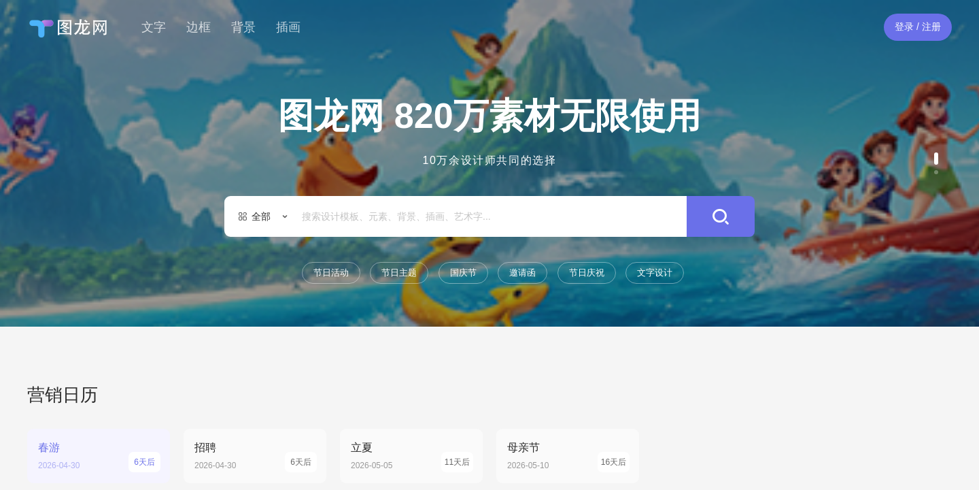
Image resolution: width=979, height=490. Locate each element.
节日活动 (331, 272)
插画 (288, 27)
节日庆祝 (586, 272)
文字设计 (654, 272)
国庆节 (463, 272)
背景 (243, 27)
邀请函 (522, 272)
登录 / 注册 (918, 26)
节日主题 (399, 272)
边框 (198, 27)
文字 (153, 27)
